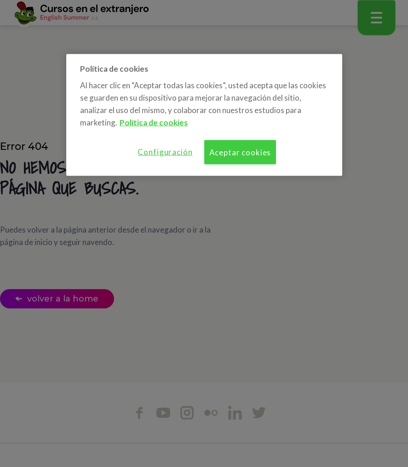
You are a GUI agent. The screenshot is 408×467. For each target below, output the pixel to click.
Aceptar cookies (240, 152)
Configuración (165, 152)
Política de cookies (154, 122)
